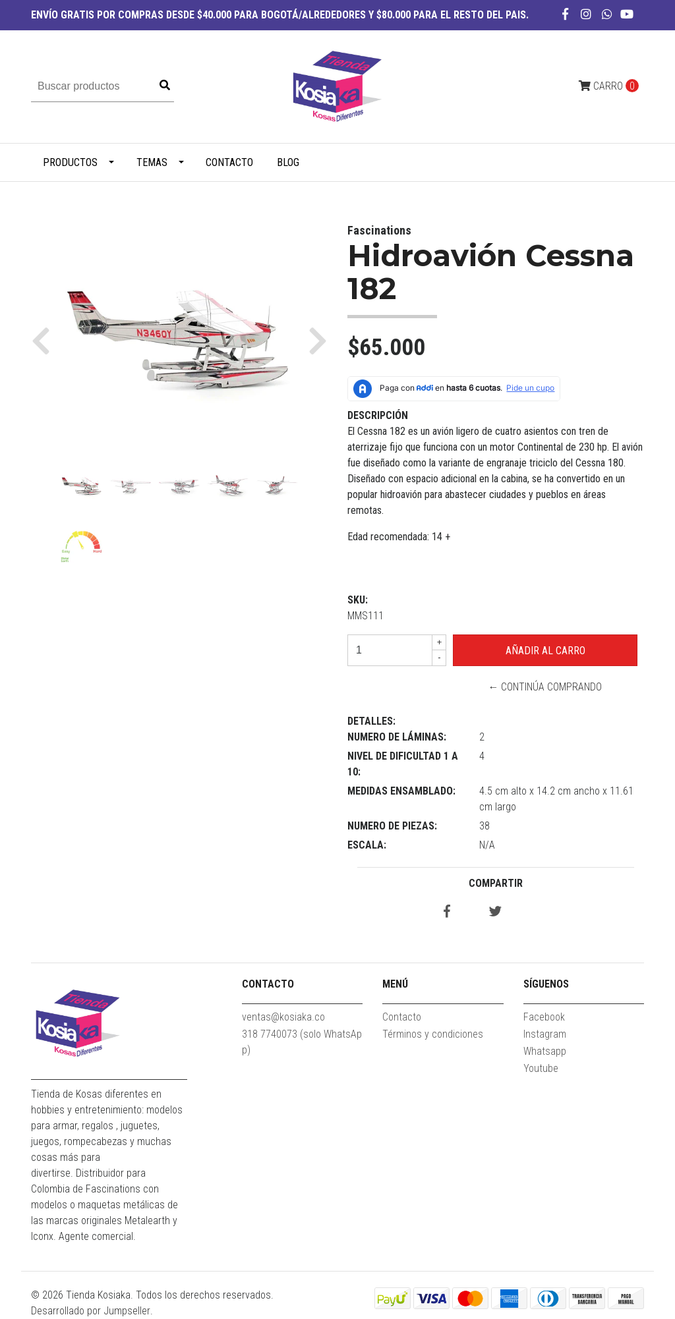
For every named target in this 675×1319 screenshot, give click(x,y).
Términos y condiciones (432, 1034)
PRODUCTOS (70, 162)
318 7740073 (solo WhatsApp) (302, 1042)
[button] (46, 340)
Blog (288, 162)
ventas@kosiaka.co (283, 1017)
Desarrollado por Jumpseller (90, 1311)
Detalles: (371, 721)
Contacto (229, 162)
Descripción (377, 415)
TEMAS (151, 162)
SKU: (357, 600)
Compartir (496, 883)
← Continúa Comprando (545, 687)
